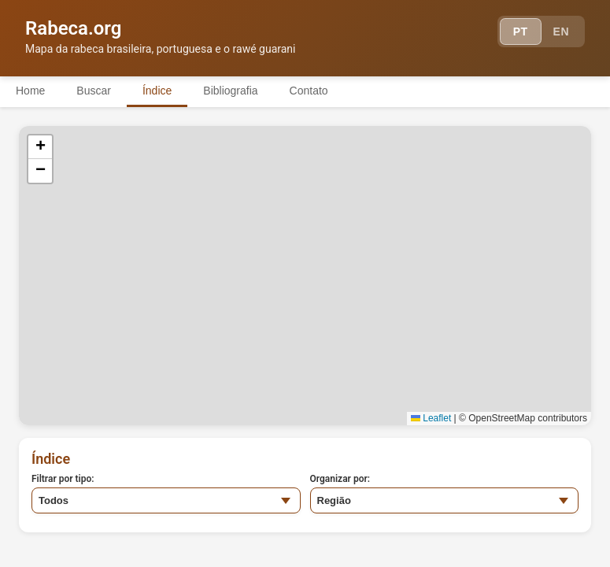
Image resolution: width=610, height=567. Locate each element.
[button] (40, 147)
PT (520, 31)
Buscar (93, 90)
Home (30, 90)
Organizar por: (340, 478)
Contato (309, 90)
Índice (157, 90)
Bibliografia (230, 90)
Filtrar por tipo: (62, 478)
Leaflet (431, 418)
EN (561, 31)
